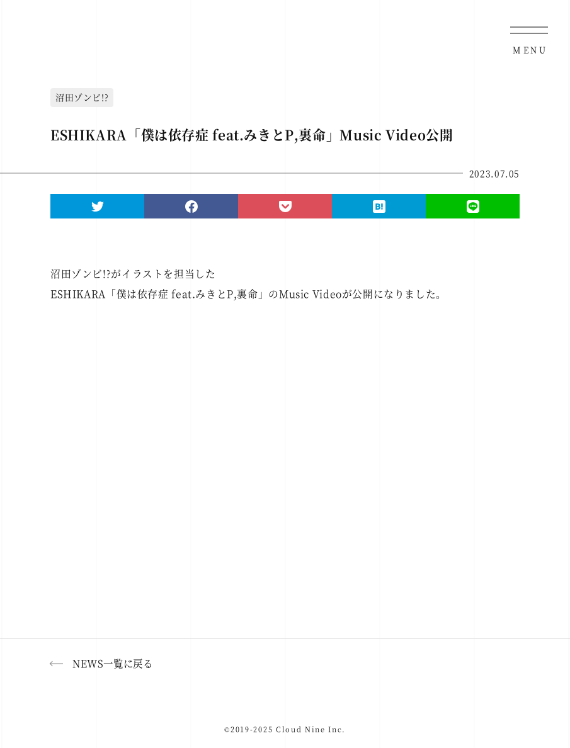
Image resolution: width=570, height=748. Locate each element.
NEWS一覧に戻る (112, 663)
